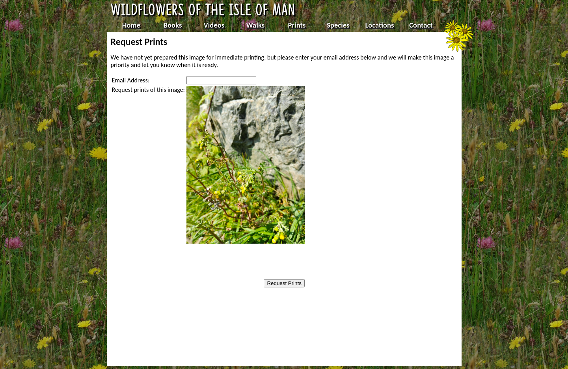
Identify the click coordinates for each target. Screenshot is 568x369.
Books (173, 25)
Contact (421, 25)
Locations (379, 25)
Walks (255, 25)
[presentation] (236, 262)
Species (338, 25)
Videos (214, 25)
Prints (297, 25)
